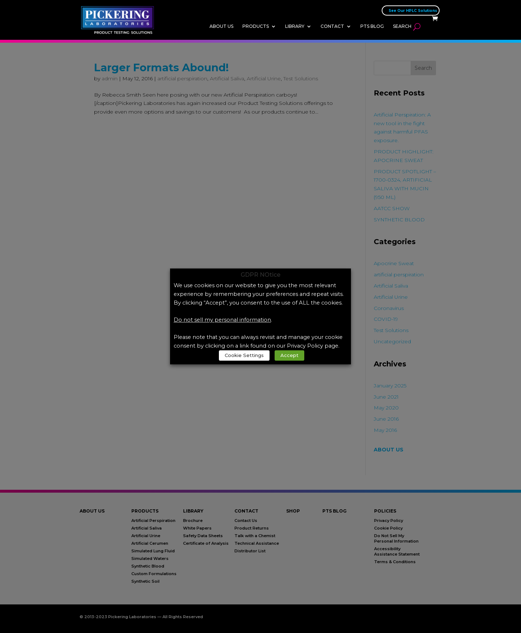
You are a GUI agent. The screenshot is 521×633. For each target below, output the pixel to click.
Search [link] (402, 26)
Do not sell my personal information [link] (222, 320)
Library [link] (294, 26)
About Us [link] (221, 26)
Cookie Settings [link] (244, 355)
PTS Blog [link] (372, 26)
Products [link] (255, 26)
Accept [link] (289, 355)
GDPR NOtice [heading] (260, 275)
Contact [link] (332, 26)
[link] (119, 19)
